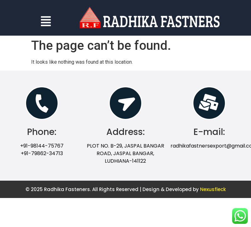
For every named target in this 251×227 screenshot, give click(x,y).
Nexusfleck (213, 189)
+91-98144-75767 (42, 145)
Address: (125, 132)
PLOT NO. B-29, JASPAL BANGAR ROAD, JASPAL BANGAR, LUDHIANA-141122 (125, 153)
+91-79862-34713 (42, 153)
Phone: (41, 132)
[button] (45, 21)
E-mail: (209, 132)
